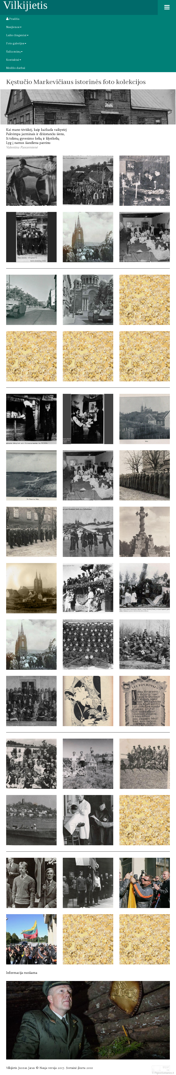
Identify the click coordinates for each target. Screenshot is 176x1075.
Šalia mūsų (14, 52)
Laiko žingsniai (17, 35)
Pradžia (12, 19)
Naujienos (14, 27)
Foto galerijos (16, 43)
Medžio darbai (15, 68)
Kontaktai (13, 60)
